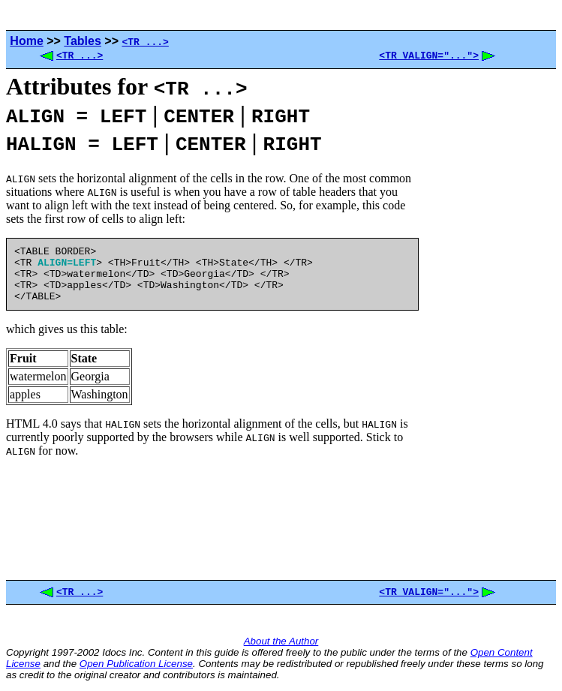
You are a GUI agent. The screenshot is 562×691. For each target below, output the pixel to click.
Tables (82, 41)
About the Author (281, 645)
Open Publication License (136, 668)
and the (60, 668)
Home (26, 41)
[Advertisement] (487, 327)
